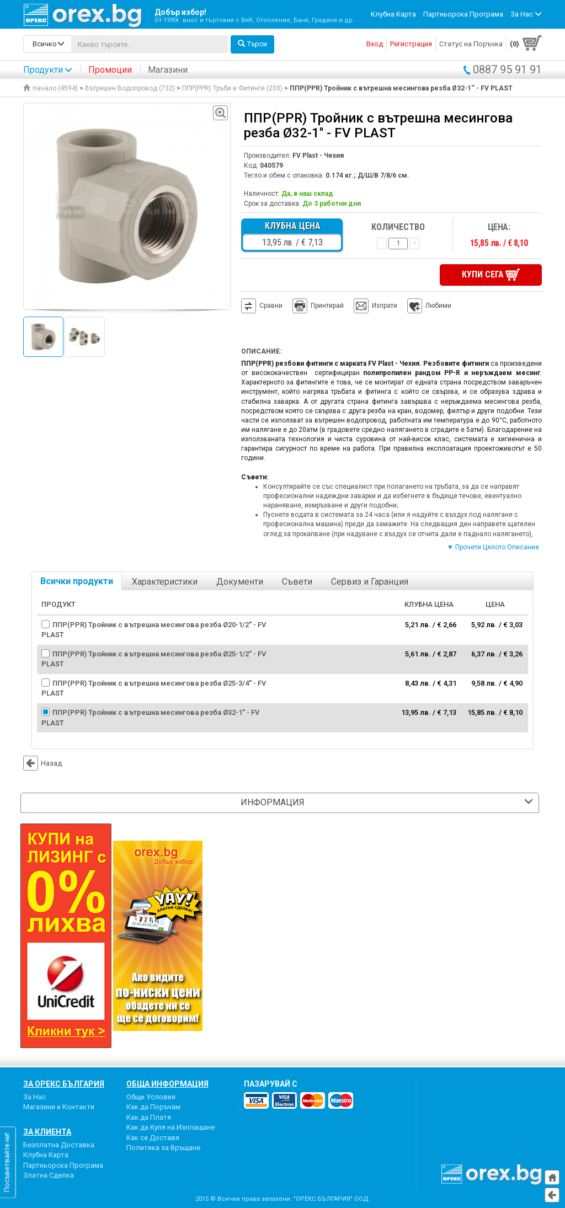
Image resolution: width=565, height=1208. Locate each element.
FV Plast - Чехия (318, 155)
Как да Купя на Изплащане (170, 1127)
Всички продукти (76, 581)
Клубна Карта (393, 14)
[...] (149, 44)
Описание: (261, 351)
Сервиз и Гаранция (369, 581)
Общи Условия (150, 1097)
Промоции (110, 70)
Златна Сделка (48, 1175)
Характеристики (165, 581)
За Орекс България (63, 1083)
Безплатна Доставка (58, 1145)
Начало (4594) (50, 88)
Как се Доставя (152, 1138)
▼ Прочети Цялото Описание (493, 547)
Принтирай (318, 306)
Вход (374, 44)
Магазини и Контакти (58, 1107)
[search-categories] (47, 44)
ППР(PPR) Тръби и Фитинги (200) (232, 88)
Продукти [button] (47, 70)
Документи (239, 581)
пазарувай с (270, 1083)
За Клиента (47, 1131)
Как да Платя (148, 1117)
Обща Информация (167, 1083)
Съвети (297, 581)
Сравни (270, 305)
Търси (252, 44)
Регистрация (411, 44)
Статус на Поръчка (471, 44)
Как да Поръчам (153, 1107)
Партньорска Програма (463, 14)
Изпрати (384, 305)
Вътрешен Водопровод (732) (130, 88)
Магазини (168, 70)
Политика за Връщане (163, 1147)
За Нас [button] (526, 14)
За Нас (34, 1097)
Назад (42, 763)
